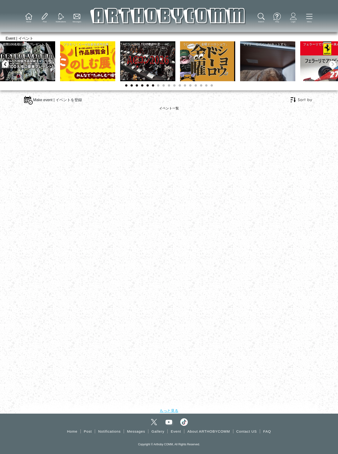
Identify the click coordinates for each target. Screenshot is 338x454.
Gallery (157, 431)
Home (72, 431)
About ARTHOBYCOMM (208, 431)
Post (88, 431)
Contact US (246, 431)
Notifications (109, 431)
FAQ (267, 431)
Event (176, 431)
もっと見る (169, 411)
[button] (309, 18)
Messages (136, 431)
